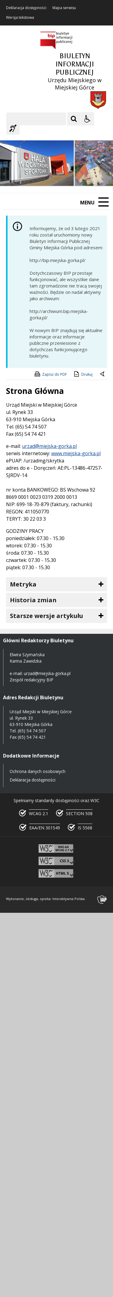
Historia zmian (33, 600)
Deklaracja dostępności (26, 8)
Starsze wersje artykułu (46, 616)
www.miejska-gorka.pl (76, 453)
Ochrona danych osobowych (37, 771)
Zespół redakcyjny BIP (31, 680)
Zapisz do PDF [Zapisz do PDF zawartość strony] (50, 374)
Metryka (23, 584)
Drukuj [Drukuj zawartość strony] (83, 374)
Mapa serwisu (64, 8)
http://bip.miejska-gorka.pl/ (58, 260)
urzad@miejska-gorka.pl (49, 446)
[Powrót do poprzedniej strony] (103, 374)
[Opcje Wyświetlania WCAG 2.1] (87, 119)
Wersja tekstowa (20, 17)
